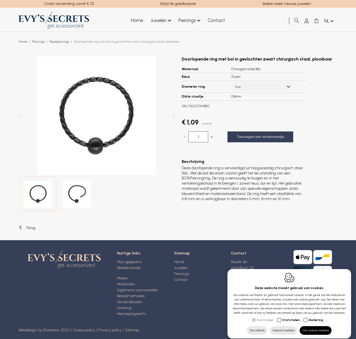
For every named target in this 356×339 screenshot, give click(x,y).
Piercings (189, 21)
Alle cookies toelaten (315, 326)
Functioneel (265, 315)
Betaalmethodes (131, 296)
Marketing (316, 315)
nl (329, 21)
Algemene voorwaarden (137, 290)
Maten (122, 278)
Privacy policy (109, 330)
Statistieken (291, 315)
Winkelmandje (129, 267)
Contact (216, 20)
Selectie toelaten (283, 326)
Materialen (126, 284)
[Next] (173, 116)
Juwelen (161, 21)
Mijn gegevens (129, 261)
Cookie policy (84, 330)
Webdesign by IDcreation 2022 (44, 330)
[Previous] (19, 116)
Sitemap (182, 253)
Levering (124, 307)
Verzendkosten (129, 301)
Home (137, 20)
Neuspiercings (59, 42)
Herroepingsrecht (131, 313)
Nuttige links (128, 253)
